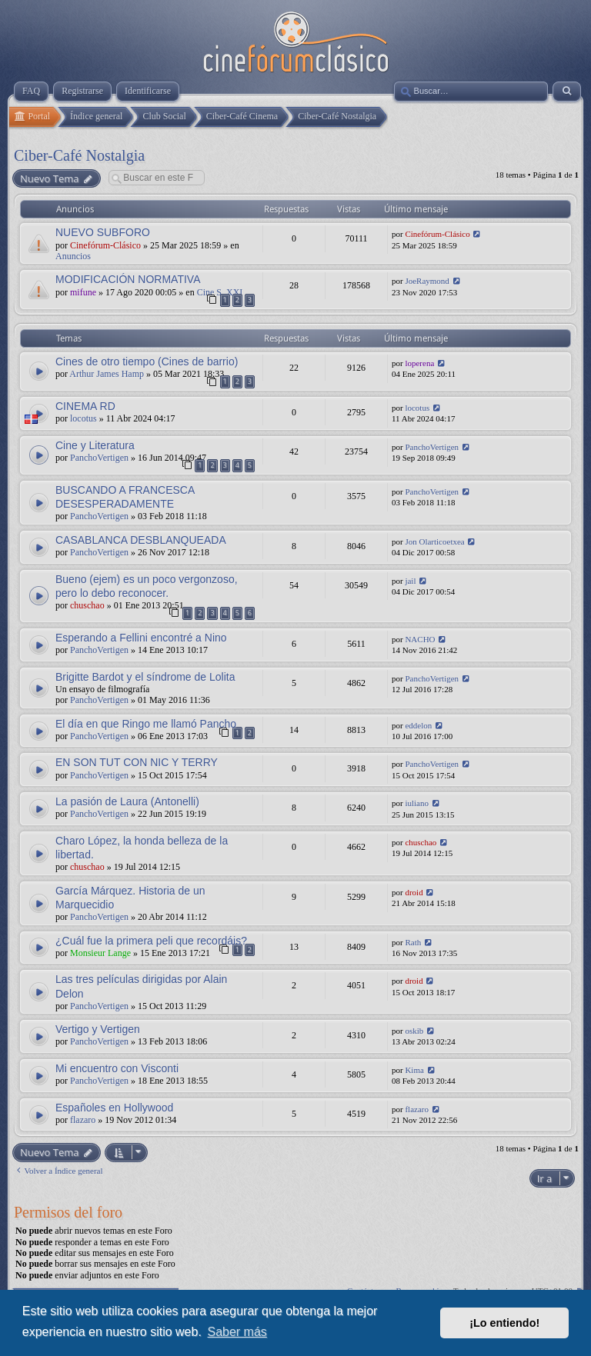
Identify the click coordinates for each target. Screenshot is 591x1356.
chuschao (87, 605)
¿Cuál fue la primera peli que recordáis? (151, 941)
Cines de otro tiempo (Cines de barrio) (146, 361)
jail (410, 580)
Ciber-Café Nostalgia (79, 155)
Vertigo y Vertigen (97, 1029)
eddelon (418, 725)
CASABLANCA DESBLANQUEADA (140, 540)
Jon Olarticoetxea (434, 541)
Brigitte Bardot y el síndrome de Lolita (145, 677)
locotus (83, 418)
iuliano (417, 803)
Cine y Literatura (95, 445)
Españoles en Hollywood (114, 1107)
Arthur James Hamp (106, 373)
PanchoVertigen (99, 457)
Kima (414, 1069)
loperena (419, 363)
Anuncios (73, 256)
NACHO (420, 639)
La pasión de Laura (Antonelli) (127, 801)
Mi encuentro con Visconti (117, 1068)
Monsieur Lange (100, 953)
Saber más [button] (236, 1331)
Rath (413, 942)
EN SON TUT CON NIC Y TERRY (136, 762)
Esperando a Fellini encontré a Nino (141, 637)
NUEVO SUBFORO (102, 232)
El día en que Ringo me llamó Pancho (145, 724)
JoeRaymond (427, 280)
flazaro (82, 1119)
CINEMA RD (85, 406)
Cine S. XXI (220, 292)
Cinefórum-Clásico (105, 245)
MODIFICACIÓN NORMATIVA (127, 279)
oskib (414, 1030)
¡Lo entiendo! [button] (504, 1323)
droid (413, 892)
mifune (83, 292)
